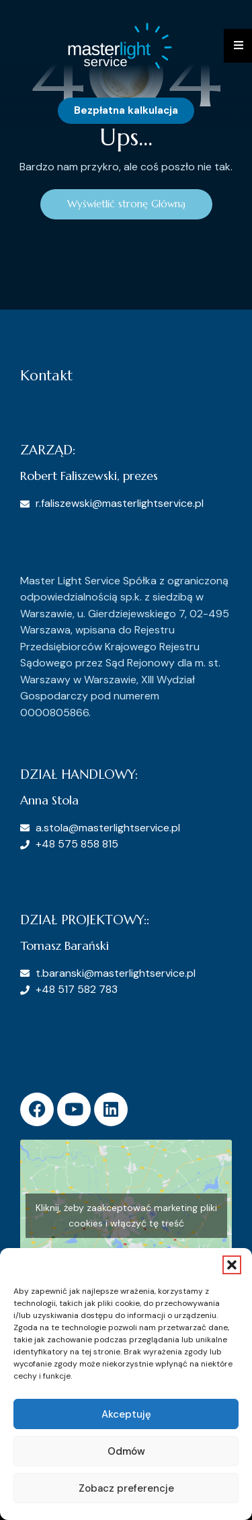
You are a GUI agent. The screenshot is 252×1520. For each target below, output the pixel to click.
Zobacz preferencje (126, 1488)
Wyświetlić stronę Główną (126, 203)
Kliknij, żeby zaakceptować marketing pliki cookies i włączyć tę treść (126, 1215)
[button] (232, 1265)
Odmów (126, 1451)
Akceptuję (126, 1414)
